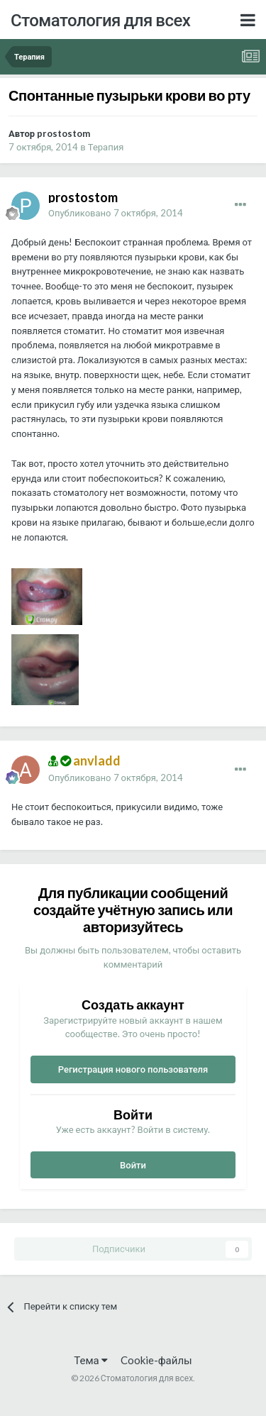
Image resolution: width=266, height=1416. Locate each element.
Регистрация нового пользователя (133, 1069)
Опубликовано (115, 213)
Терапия (106, 147)
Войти (133, 1165)
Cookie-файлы (156, 1360)
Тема (90, 1360)
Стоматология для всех (100, 19)
